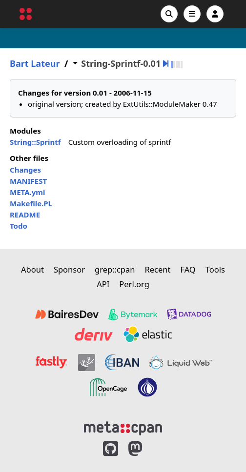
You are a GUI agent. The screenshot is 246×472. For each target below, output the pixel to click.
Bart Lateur (35, 63)
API (103, 284)
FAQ (187, 269)
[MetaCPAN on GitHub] (110, 448)
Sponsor (69, 269)
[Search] (169, 13)
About (32, 269)
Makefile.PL (31, 203)
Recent (157, 269)
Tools (215, 269)
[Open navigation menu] (192, 13)
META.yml (27, 192)
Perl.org (134, 284)
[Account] (215, 13)
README (25, 214)
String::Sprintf (35, 142)
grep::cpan (115, 269)
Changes (25, 170)
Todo (18, 226)
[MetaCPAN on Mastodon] (145, 448)
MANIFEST (28, 181)
